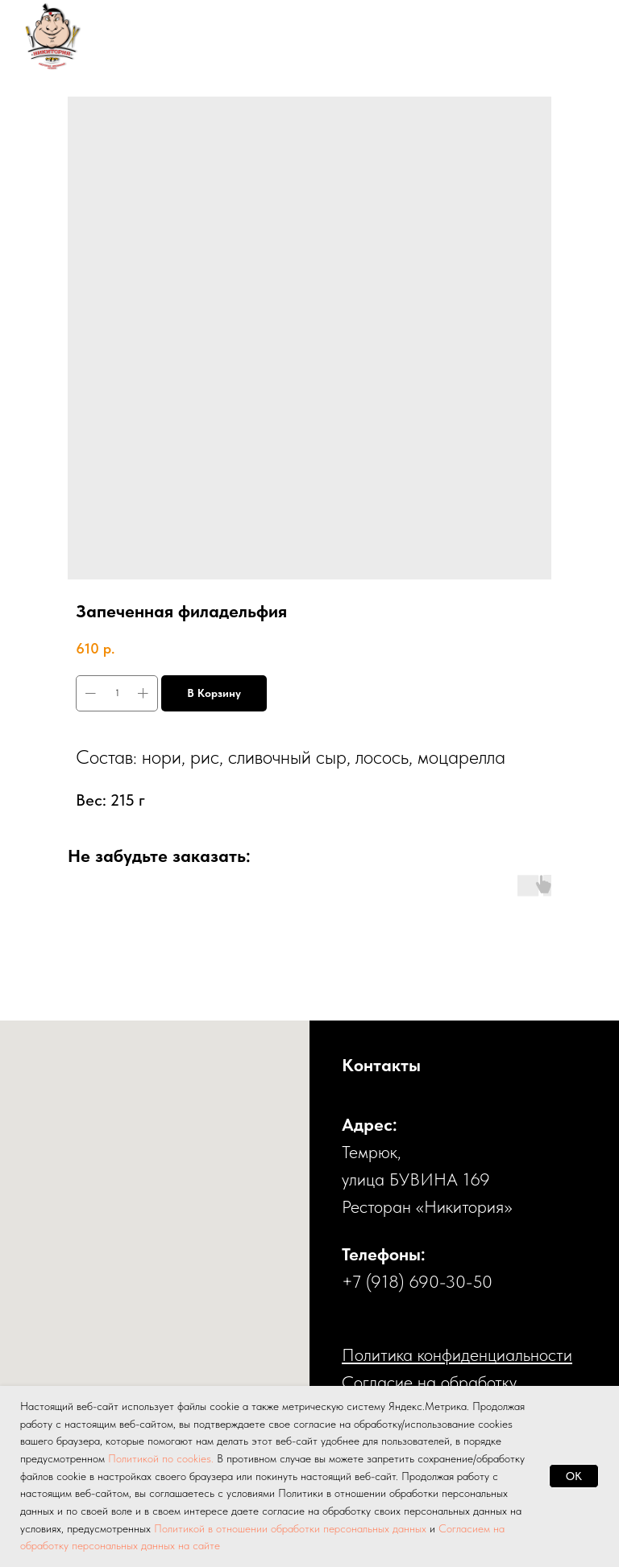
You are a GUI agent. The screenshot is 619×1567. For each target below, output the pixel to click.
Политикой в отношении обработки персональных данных (290, 1528)
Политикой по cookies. (162, 1458)
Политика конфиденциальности (457, 1354)
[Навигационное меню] (575, 36)
